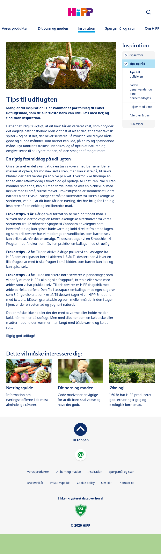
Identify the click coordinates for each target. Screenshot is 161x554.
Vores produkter (38, 472)
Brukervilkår (35, 483)
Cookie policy (86, 483)
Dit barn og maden (68, 472)
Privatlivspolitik (60, 483)
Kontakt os (127, 483)
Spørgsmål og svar (121, 472)
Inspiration (95, 472)
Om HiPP (107, 483)
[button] (148, 12)
